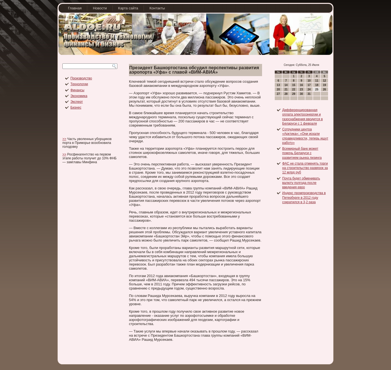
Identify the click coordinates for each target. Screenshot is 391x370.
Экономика (78, 96)
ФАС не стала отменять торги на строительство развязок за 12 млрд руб (305, 168)
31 (309, 93)
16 (301, 85)
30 (301, 93)
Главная (74, 8)
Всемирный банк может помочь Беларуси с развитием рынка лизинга (302, 153)
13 (278, 85)
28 (285, 93)
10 (309, 80)
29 (293, 93)
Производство (81, 78)
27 (278, 93)
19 (324, 85)
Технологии (79, 84)
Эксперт (76, 102)
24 (309, 89)
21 (285, 89)
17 (309, 85)
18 (316, 85)
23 (301, 89)
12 (324, 80)
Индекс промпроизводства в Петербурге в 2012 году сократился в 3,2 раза (304, 197)
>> (64, 139)
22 (293, 89)
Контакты (157, 8)
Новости (100, 8)
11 (316, 80)
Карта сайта (128, 8)
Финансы (77, 90)
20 (278, 89)
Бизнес (75, 107)
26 (324, 89)
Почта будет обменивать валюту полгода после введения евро (301, 182)
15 (293, 85)
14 (285, 85)
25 (316, 89)
